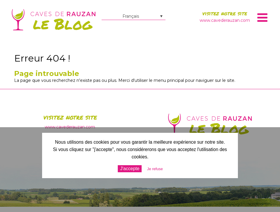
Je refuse (155, 169)
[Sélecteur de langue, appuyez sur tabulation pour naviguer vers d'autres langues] (133, 16)
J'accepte (129, 168)
